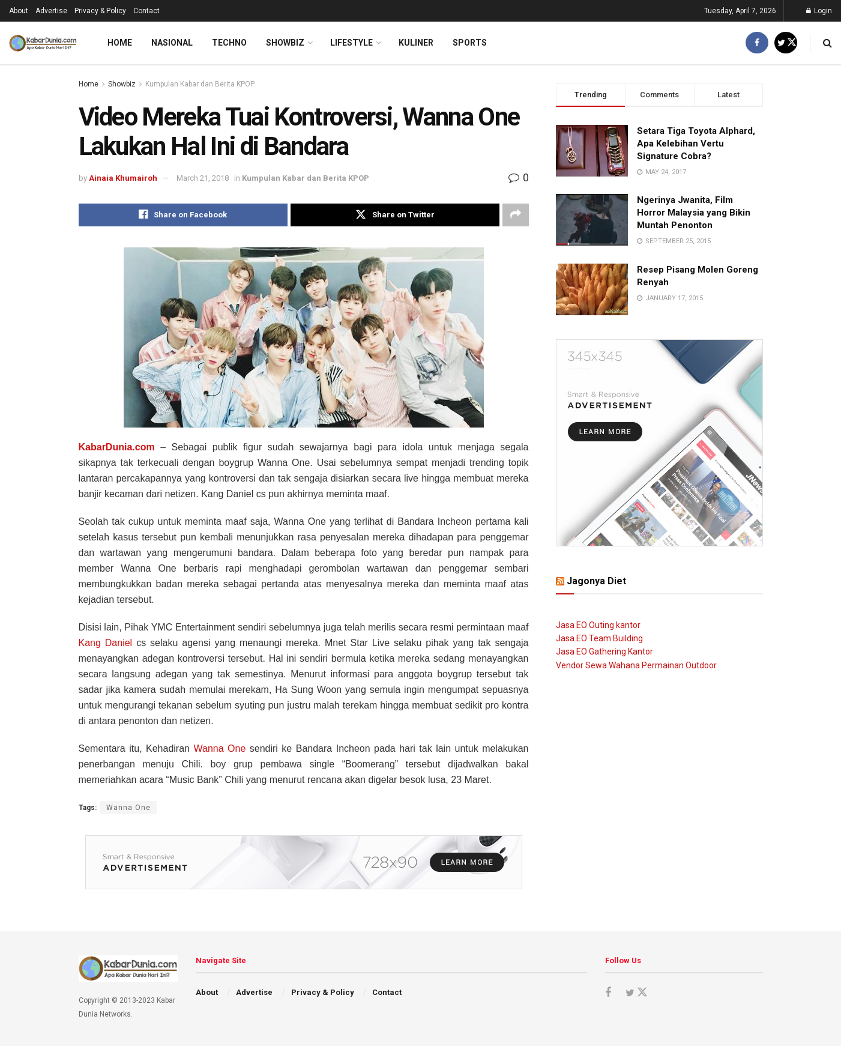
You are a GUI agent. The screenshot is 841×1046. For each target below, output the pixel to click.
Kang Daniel (106, 643)
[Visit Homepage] (43, 43)
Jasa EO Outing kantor (598, 625)
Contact (146, 11)
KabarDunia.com (117, 447)
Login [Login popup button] (819, 11)
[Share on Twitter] (395, 215)
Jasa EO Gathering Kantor (604, 651)
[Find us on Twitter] (785, 43)
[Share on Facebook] (183, 215)
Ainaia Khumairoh (123, 178)
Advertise (51, 11)
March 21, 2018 (202, 178)
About (18, 11)
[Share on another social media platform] (515, 215)
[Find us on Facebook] (757, 43)
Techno (229, 42)
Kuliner (416, 42)
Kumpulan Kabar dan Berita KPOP (200, 84)
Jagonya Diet (596, 581)
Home (119, 42)
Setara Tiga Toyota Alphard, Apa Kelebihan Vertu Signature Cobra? (696, 143)
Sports (470, 42)
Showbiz (285, 42)
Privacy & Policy (100, 11)
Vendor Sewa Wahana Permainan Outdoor (636, 665)
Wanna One (219, 748)
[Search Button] (827, 43)
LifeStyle (351, 42)
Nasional (172, 42)
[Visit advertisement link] (304, 862)
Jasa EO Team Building (599, 638)
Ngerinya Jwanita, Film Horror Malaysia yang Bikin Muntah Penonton (693, 213)
